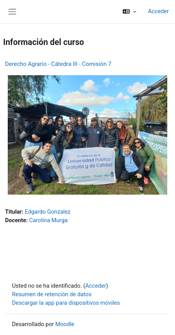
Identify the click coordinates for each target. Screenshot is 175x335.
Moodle (64, 324)
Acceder (158, 11)
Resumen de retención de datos (52, 294)
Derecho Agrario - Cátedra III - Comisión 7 (58, 63)
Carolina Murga (48, 220)
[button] (129, 11)
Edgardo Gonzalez (47, 211)
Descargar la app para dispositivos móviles (66, 302)
